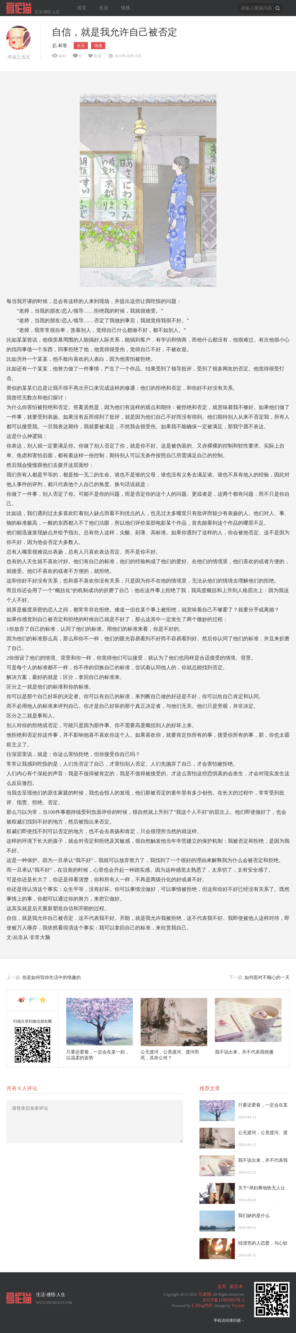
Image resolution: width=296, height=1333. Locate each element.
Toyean (238, 1305)
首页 (81, 7)
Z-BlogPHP (202, 1305)
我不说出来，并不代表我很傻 (244, 1052)
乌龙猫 (204, 1294)
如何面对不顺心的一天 (267, 977)
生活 (103, 7)
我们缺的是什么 (254, 1215)
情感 (125, 7)
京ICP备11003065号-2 (223, 1300)
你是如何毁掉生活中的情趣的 (51, 977)
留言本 (236, 1286)
